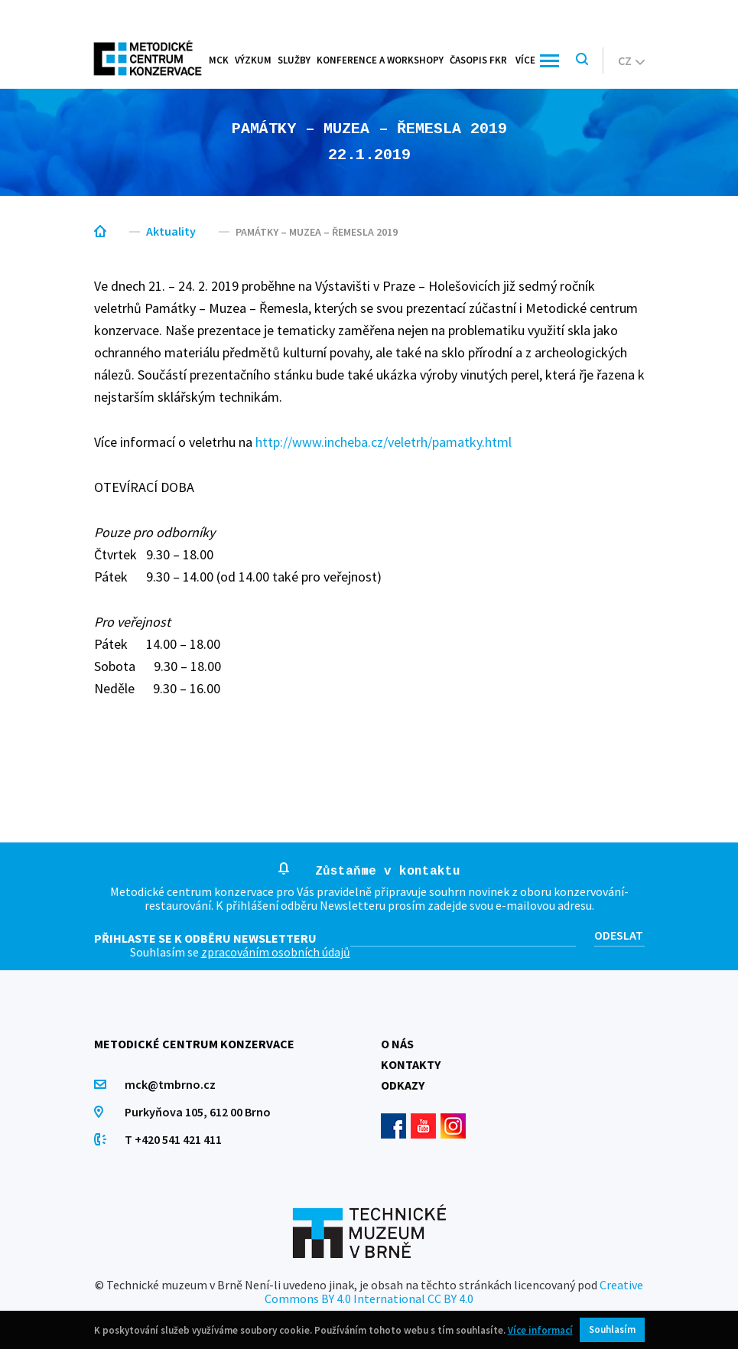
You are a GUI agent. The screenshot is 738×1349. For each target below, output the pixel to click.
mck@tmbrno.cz (170, 1084)
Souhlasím (612, 1329)
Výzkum (253, 60)
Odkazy (402, 1085)
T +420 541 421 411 (173, 1139)
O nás (397, 1043)
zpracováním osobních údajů (275, 952)
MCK (219, 60)
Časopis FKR (478, 60)
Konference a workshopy (380, 60)
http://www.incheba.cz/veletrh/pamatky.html (383, 442)
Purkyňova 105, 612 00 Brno (198, 1111)
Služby (294, 60)
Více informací (540, 1330)
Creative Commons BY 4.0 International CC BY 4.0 (454, 1291)
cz (631, 60)
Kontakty (411, 1064)
